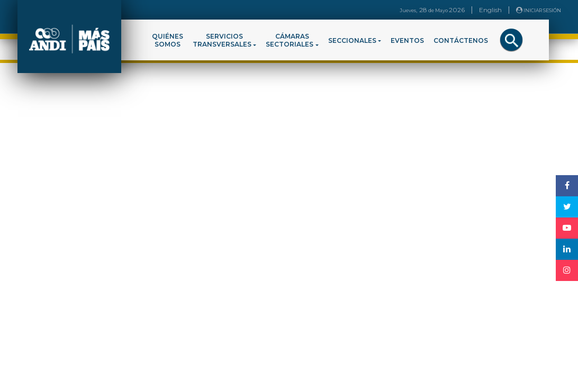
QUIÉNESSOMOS (167, 40)
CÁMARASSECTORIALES (289, 40)
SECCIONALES (352, 40)
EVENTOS (407, 40)
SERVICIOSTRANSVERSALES (222, 40)
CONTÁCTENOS (461, 40)
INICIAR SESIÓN (538, 10)
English (490, 10)
